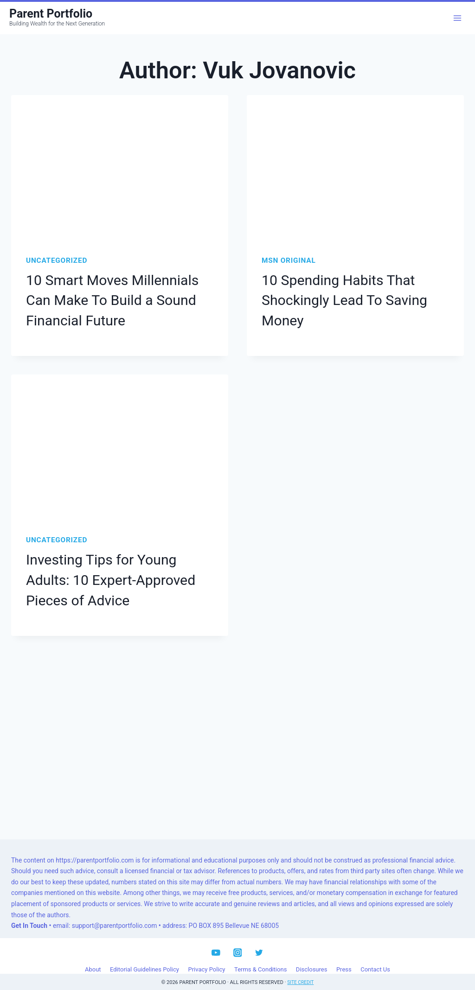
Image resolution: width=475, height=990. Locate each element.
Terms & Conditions (260, 958)
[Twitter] (259, 941)
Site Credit (300, 971)
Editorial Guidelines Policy (144, 958)
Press (344, 958)
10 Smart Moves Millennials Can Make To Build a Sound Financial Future (118, 298)
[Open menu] (457, 18)
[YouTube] (216, 941)
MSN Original (289, 260)
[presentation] (119, 167)
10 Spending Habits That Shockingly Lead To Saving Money (337, 298)
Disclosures (311, 958)
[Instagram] (237, 941)
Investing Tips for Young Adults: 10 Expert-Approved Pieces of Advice (115, 572)
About (93, 958)
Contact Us (375, 958)
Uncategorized (56, 260)
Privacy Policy (206, 958)
